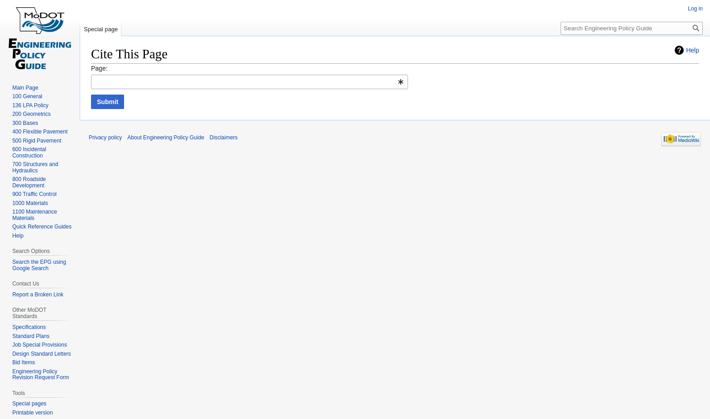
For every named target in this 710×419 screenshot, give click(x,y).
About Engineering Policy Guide (165, 137)
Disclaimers (224, 137)
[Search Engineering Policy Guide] (632, 28)
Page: (99, 68)
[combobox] (249, 82)
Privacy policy (105, 137)
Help (692, 50)
